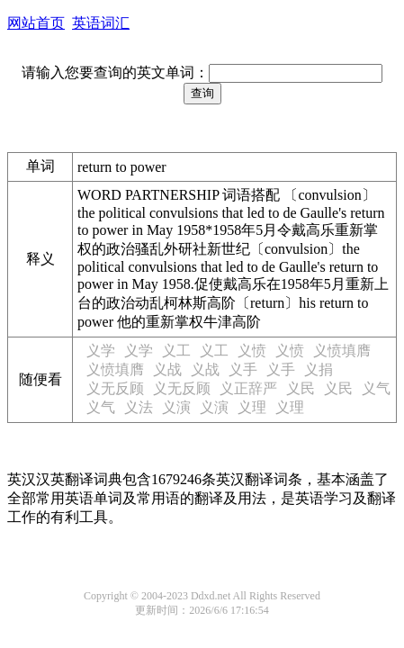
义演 (176, 407)
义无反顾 (115, 388)
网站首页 (36, 23)
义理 (252, 407)
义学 (100, 350)
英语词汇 (101, 23)
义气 (376, 388)
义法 (138, 407)
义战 (167, 369)
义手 (243, 369)
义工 (176, 350)
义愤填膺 (342, 350)
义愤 (252, 350)
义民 (300, 388)
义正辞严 (248, 388)
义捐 (318, 369)
